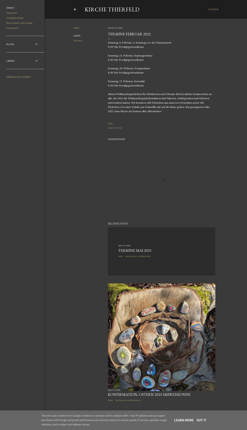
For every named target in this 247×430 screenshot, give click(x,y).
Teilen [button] (76, 28)
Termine (77, 40)
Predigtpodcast (14, 18)
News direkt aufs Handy (19, 23)
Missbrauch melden (18, 76)
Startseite (11, 13)
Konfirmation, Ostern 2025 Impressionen (149, 394)
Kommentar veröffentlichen (138, 256)
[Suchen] (213, 9)
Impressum (12, 28)
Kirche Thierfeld (112, 9)
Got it (202, 420)
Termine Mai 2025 (135, 250)
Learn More (184, 420)
